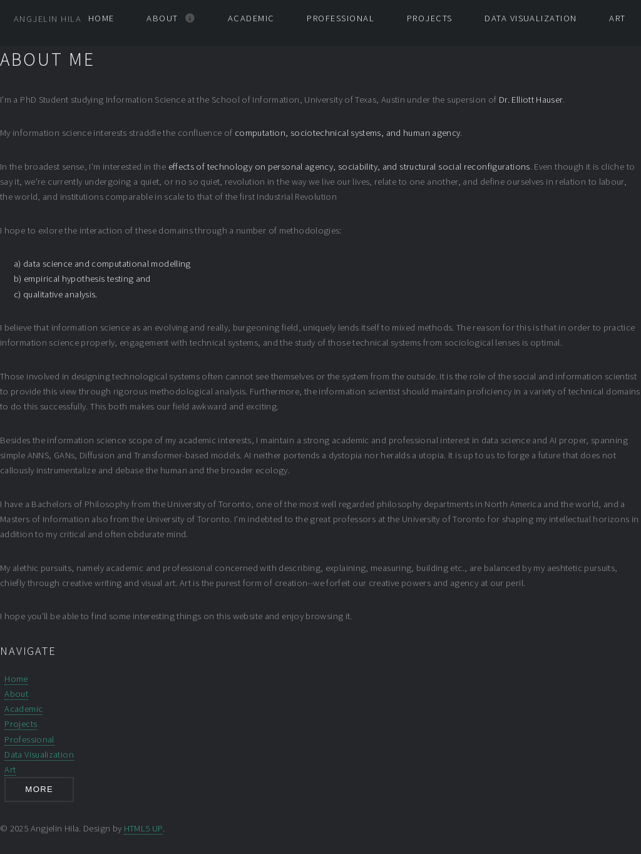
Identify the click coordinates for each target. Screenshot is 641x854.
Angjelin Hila (47, 18)
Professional (340, 18)
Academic (251, 18)
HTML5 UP (143, 828)
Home (101, 18)
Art (617, 18)
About (162, 18)
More (39, 789)
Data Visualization (531, 18)
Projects (430, 18)
